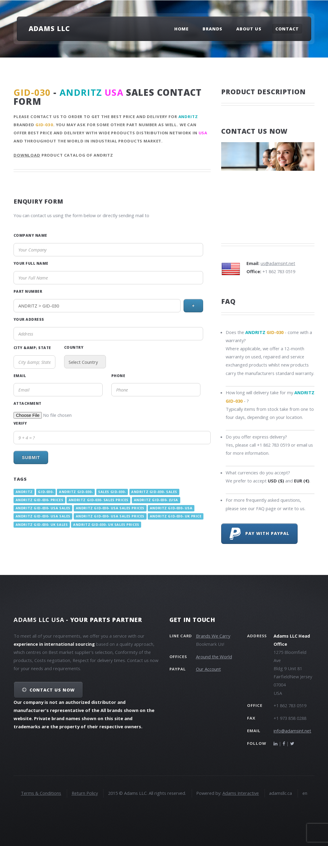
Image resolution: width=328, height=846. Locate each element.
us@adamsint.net (278, 263)
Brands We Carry (213, 636)
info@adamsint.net (292, 731)
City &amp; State (32, 347)
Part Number (28, 291)
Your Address (29, 319)
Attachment (28, 403)
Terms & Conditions (41, 793)
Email (20, 375)
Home (181, 29)
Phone (118, 375)
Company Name (30, 235)
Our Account (208, 669)
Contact (287, 29)
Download (27, 155)
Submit (31, 457)
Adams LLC (49, 28)
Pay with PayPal (259, 534)
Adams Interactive (240, 793)
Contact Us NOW (52, 690)
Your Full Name (31, 263)
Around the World (214, 657)
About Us (248, 29)
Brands (212, 29)
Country (73, 347)
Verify (20, 423)
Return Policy (85, 793)
